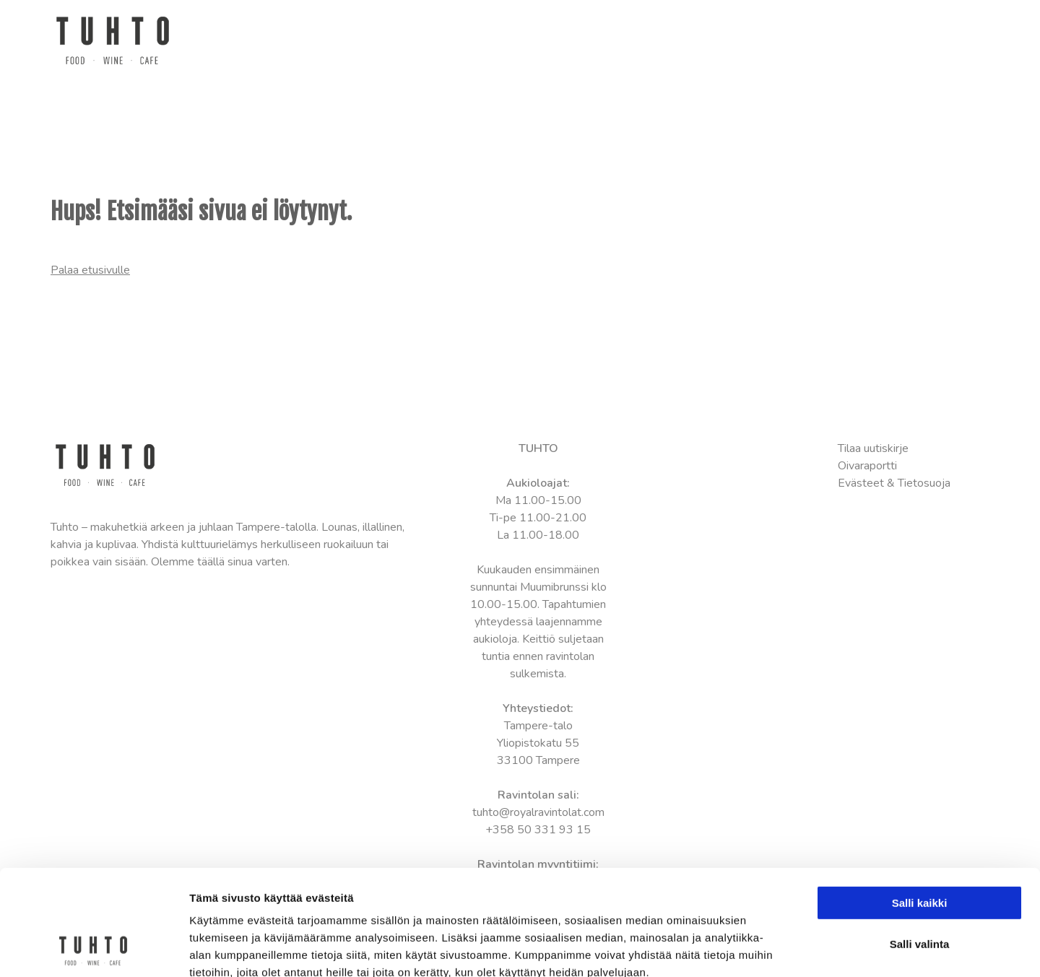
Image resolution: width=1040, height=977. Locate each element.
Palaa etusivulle (90, 270)
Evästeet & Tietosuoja (894, 483)
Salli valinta (920, 845)
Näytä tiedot (772, 948)
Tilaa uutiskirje (873, 448)
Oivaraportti (867, 466)
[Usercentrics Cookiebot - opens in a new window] (93, 949)
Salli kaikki (920, 804)
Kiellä (919, 886)
